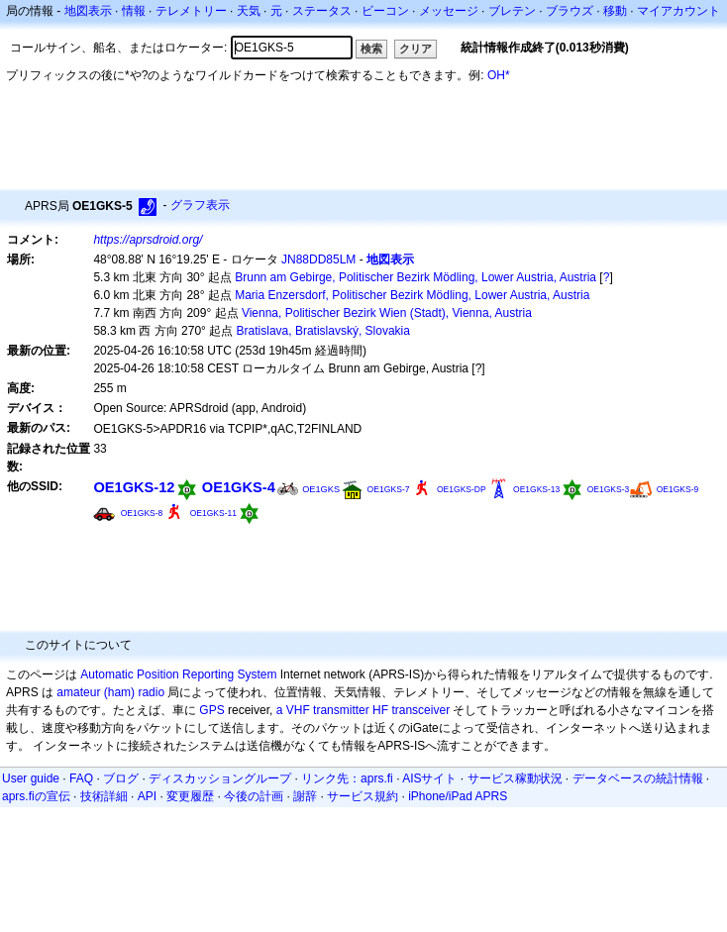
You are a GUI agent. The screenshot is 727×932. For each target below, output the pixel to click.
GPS (211, 710)
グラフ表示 (200, 205)
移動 (615, 11)
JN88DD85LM (318, 259)
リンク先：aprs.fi (347, 778)
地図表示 (88, 11)
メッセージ (448, 11)
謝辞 (305, 796)
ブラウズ (569, 11)
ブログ (121, 778)
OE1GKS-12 (133, 487)
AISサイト (429, 778)
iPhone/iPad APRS (457, 796)
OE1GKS (321, 489)
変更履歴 (190, 796)
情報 (134, 11)
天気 (248, 11)
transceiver (420, 710)
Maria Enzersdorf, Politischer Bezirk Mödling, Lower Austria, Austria (412, 295)
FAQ (81, 778)
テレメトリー (191, 11)
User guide (30, 778)
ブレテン (512, 11)
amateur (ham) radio (110, 692)
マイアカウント (678, 11)
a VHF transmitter (322, 710)
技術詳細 (104, 796)
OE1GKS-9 (678, 489)
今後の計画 (253, 796)
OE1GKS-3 (608, 489)
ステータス (322, 11)
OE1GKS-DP (461, 489)
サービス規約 (362, 796)
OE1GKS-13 (536, 489)
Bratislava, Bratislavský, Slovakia (323, 331)
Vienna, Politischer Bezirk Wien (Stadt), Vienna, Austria (387, 313)
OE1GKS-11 (213, 513)
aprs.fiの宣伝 (36, 796)
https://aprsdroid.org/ (147, 240)
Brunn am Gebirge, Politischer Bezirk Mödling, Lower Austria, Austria (415, 277)
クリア (415, 48)
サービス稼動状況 (515, 778)
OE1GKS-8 (142, 513)
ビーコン (385, 11)
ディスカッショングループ (220, 778)
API (147, 796)
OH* (498, 75)
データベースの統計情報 (637, 778)
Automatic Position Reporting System (178, 674)
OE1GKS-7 (387, 489)
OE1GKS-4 (238, 487)
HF (380, 710)
